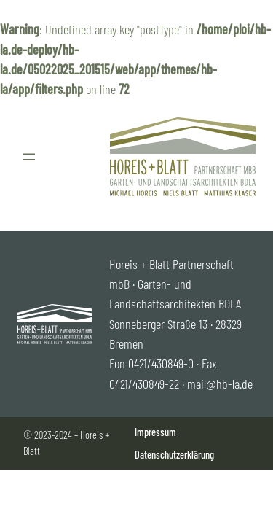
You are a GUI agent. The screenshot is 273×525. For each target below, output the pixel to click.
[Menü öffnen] (29, 156)
